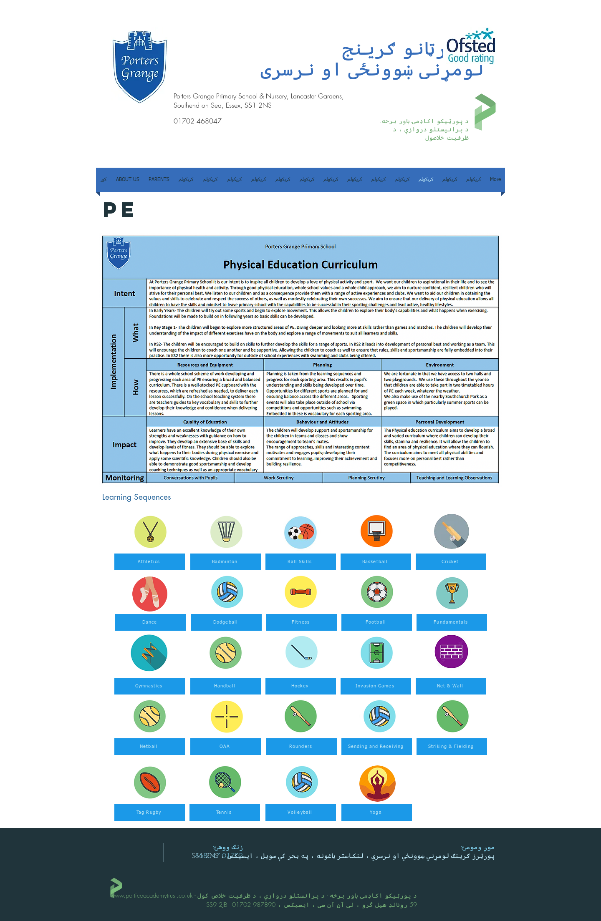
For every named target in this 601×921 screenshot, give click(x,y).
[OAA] (225, 746)
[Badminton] (225, 562)
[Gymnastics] (149, 686)
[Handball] (225, 686)
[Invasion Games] (376, 686)
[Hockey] (300, 686)
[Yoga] (376, 812)
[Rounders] (301, 746)
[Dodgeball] (226, 622)
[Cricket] (451, 562)
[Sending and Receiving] (376, 746)
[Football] (376, 622)
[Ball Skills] (300, 562)
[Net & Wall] (451, 686)
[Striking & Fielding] (452, 746)
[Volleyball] (300, 812)
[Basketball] (376, 562)
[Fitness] (301, 622)
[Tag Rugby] (149, 812)
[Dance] (150, 622)
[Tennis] (224, 812)
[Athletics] (149, 562)
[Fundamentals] (452, 622)
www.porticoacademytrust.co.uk (151, 895)
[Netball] (149, 746)
